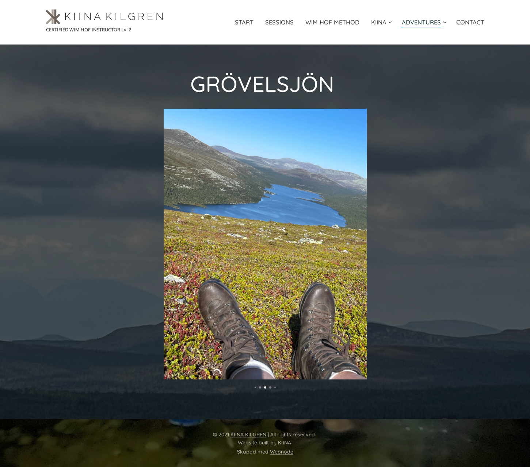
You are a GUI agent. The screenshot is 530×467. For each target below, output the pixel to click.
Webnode (281, 451)
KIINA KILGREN (248, 434)
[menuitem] (239, 22)
